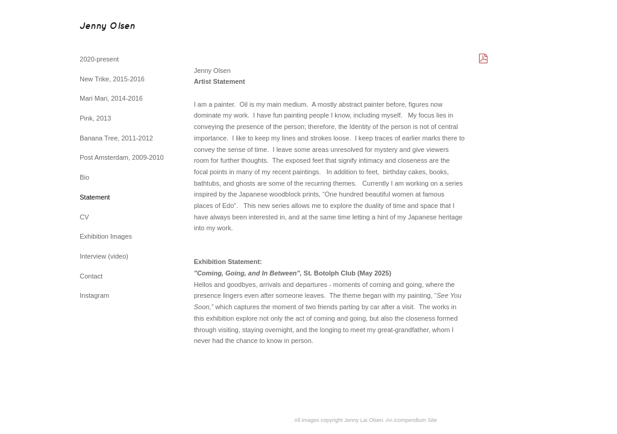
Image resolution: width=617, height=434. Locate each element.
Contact (91, 276)
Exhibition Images (106, 236)
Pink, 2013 (95, 118)
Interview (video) (104, 256)
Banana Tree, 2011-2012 (116, 138)
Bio (84, 177)
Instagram (94, 295)
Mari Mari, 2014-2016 (111, 98)
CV (84, 217)
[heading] (107, 27)
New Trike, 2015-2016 (112, 79)
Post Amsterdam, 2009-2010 (121, 157)
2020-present (99, 59)
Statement (95, 197)
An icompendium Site (411, 420)
